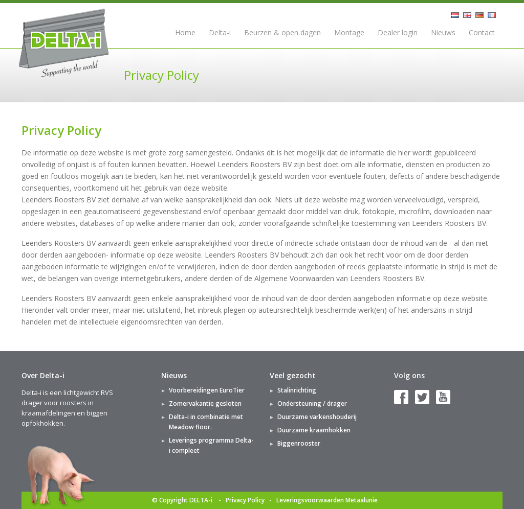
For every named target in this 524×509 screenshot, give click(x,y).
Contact (482, 32)
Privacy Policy (245, 500)
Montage (349, 32)
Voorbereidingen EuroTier (207, 390)
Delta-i (220, 32)
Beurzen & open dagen (282, 32)
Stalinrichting (296, 390)
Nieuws (443, 32)
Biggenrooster (298, 443)
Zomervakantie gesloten (205, 403)
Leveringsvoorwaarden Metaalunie (327, 500)
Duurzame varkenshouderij (317, 416)
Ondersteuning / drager (312, 403)
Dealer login (398, 32)
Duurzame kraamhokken (314, 430)
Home (185, 32)
